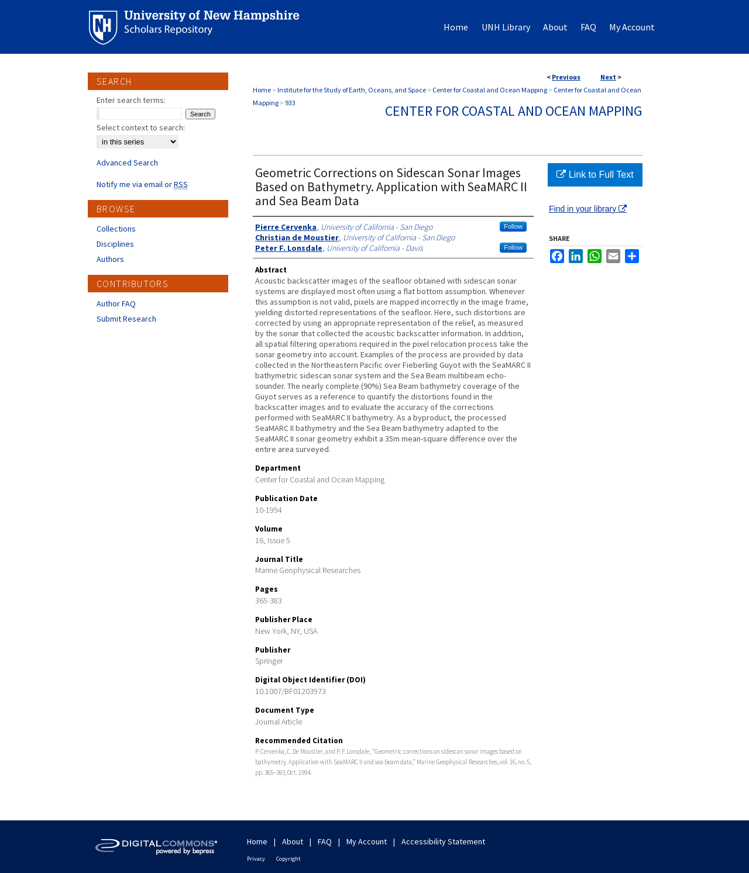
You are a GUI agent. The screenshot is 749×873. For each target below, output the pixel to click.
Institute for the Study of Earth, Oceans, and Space (351, 89)
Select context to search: (141, 127)
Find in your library (588, 208)
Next (608, 77)
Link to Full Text (594, 175)
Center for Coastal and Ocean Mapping (489, 89)
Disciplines (115, 244)
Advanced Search (127, 162)
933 (290, 102)
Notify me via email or (142, 184)
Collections (116, 228)
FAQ (325, 841)
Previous (566, 77)
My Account (366, 841)
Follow (513, 226)
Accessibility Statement (443, 841)
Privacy (256, 858)
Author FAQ (116, 303)
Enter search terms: (131, 100)
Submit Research (126, 318)
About (292, 841)
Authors (110, 259)
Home (262, 89)
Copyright (288, 858)
